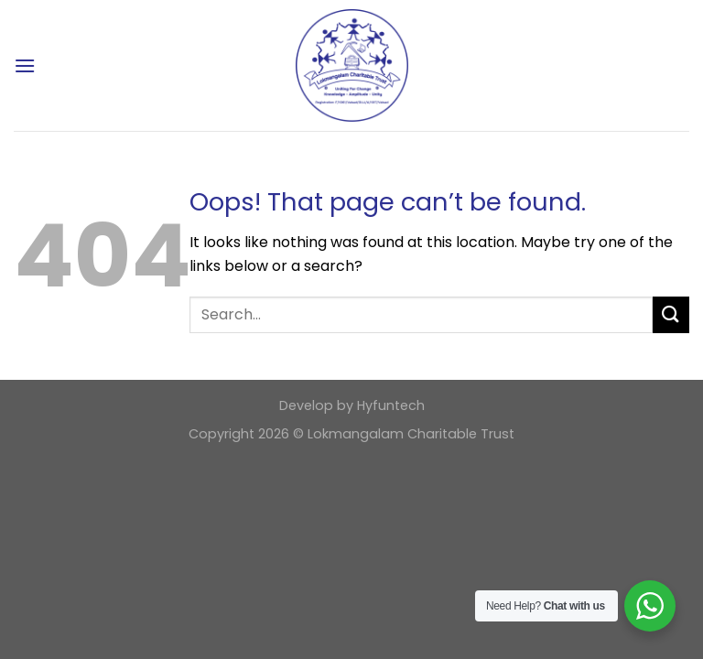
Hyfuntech (391, 405)
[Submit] (671, 314)
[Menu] (25, 65)
